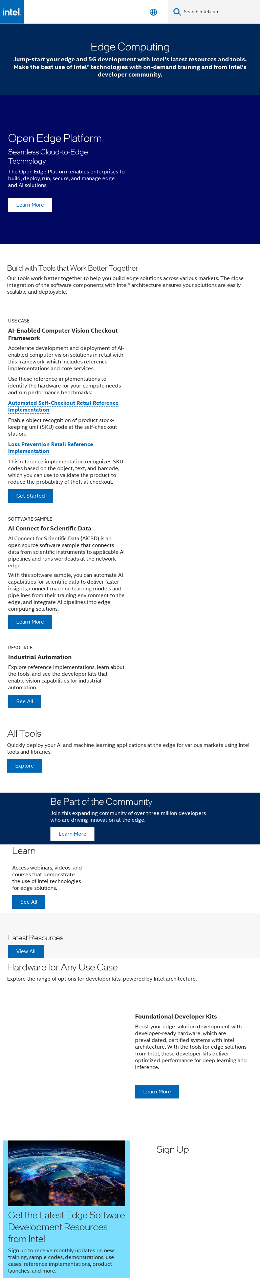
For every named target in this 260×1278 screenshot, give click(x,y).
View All (26, 951)
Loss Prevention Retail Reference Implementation (50, 448)
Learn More (30, 205)
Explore (24, 765)
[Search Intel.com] (220, 11)
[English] (153, 12)
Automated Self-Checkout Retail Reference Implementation (63, 406)
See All (24, 701)
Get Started (30, 496)
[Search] (177, 11)
